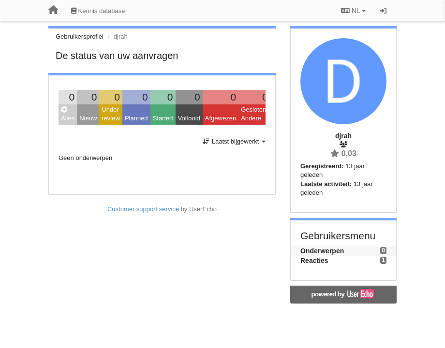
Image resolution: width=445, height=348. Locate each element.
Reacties (314, 260)
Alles (67, 114)
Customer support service (143, 209)
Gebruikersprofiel (80, 36)
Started (163, 118)
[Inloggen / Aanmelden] (383, 10)
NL (353, 10)
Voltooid (189, 118)
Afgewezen (220, 118)
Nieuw (88, 118)
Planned (136, 118)
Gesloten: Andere (254, 114)
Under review (111, 114)
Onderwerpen (322, 251)
